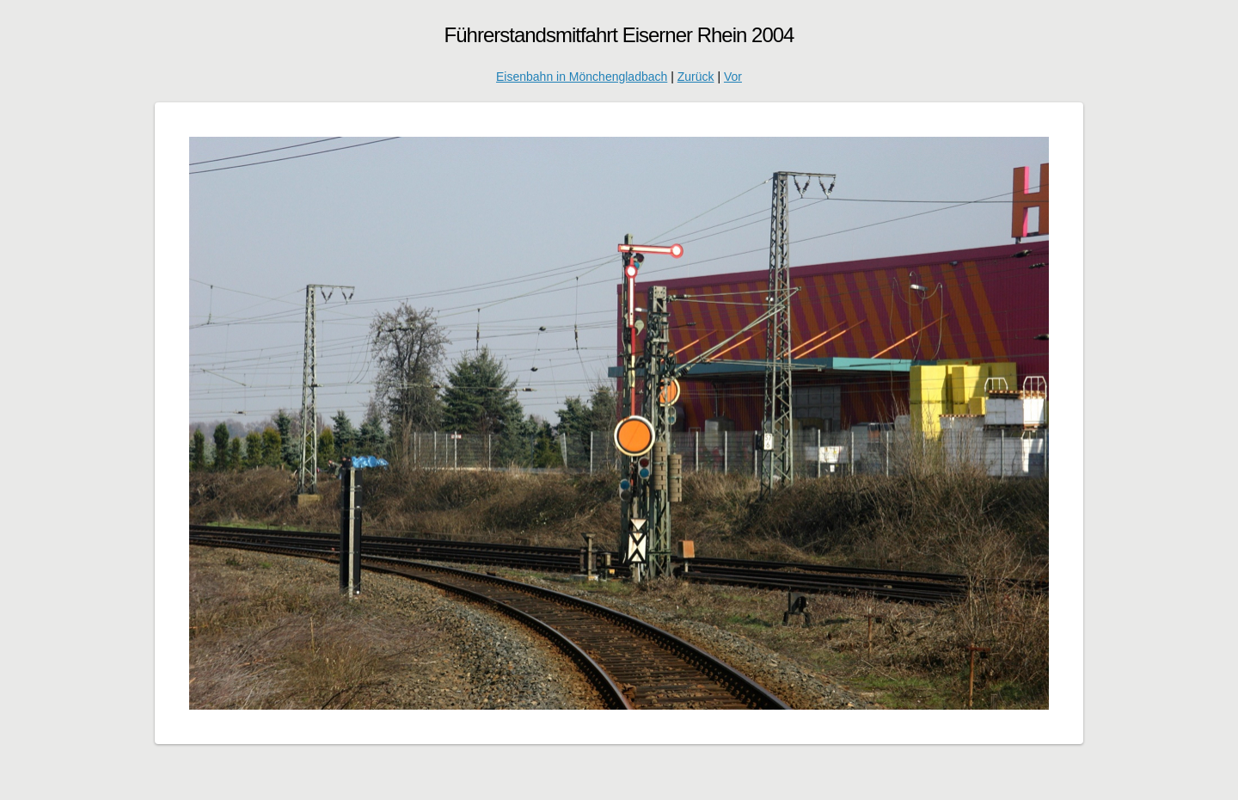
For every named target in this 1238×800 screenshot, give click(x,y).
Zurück (695, 76)
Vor (733, 76)
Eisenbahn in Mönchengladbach (581, 76)
